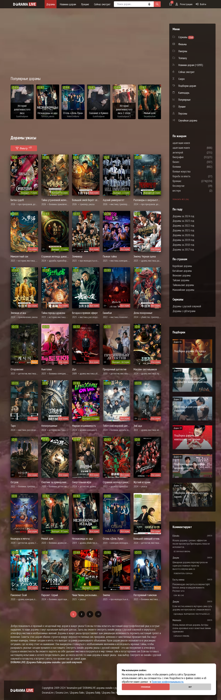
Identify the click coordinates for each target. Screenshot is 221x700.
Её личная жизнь (182, 551)
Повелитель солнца (183, 573)
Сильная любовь (181, 636)
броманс (187, 181)
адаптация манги (191, 148)
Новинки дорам (68, 4)
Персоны (182, 113)
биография (188, 157)
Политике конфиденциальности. (168, 681)
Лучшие (85, 4)
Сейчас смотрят (102, 4)
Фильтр (24, 147)
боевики (187, 166)
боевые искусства (191, 171)
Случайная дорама (187, 120)
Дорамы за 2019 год (183, 240)
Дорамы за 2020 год (183, 235)
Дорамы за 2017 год (183, 249)
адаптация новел (191, 143)
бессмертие (188, 186)
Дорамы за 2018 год (183, 245)
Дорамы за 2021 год (183, 230)
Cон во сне (179, 595)
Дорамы (50, 4)
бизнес (186, 162)
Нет (190, 687)
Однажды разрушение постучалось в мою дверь (193, 614)
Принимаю (145, 687)
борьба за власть (191, 176)
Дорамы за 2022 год (183, 225)
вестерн (187, 190)
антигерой (188, 152)
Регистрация (184, 4)
